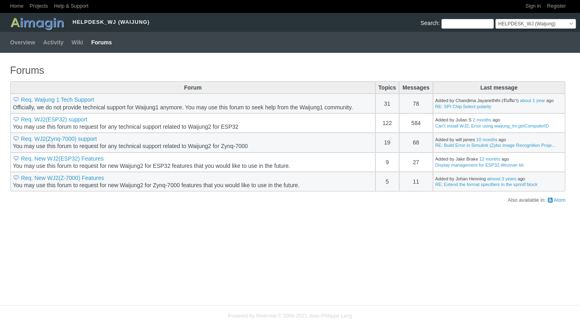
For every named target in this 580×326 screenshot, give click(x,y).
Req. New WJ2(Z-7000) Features (62, 178)
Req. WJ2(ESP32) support (54, 119)
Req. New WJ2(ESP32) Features (62, 158)
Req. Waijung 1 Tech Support (57, 99)
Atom (560, 200)
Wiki (77, 42)
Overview (22, 42)
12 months (489, 159)
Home (17, 6)
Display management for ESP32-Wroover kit (479, 165)
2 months (482, 119)
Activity (53, 42)
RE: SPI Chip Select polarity (463, 106)
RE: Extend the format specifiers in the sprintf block (486, 184)
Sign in (533, 6)
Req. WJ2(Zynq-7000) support (59, 139)
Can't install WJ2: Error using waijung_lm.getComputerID (492, 125)
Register (556, 6)
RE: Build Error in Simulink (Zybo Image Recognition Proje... (495, 145)
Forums (101, 42)
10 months (486, 139)
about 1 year (532, 100)
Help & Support (71, 6)
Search (429, 23)
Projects (39, 6)
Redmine (266, 316)
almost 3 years (501, 178)
